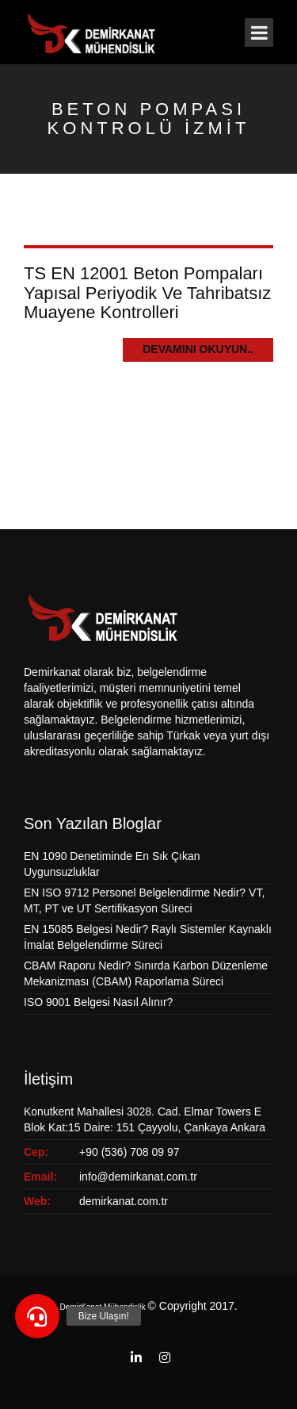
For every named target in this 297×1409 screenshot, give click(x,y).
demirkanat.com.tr (123, 1201)
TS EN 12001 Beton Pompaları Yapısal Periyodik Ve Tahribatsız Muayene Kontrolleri (147, 292)
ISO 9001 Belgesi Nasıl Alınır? (98, 1002)
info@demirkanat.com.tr (138, 1176)
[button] (37, 1316)
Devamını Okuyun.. (198, 349)
